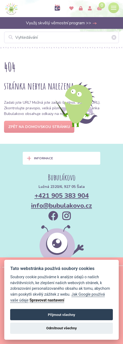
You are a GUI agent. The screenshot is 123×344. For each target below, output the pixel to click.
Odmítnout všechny (61, 328)
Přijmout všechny (61, 315)
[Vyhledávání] (61, 37)
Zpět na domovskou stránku (39, 126)
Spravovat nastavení (46, 300)
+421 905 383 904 (61, 195)
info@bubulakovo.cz (61, 205)
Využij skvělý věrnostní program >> (61, 23)
